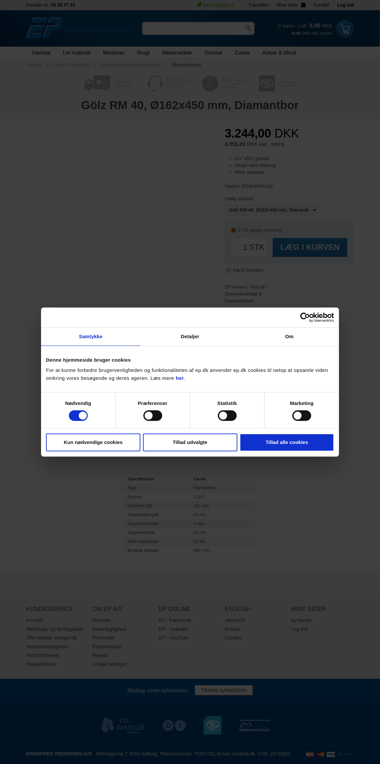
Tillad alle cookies (286, 442)
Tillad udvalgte (190, 442)
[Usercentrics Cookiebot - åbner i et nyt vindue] (305, 317)
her (180, 378)
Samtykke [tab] (91, 336)
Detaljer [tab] (190, 336)
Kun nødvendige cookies (93, 442)
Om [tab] (289, 336)
